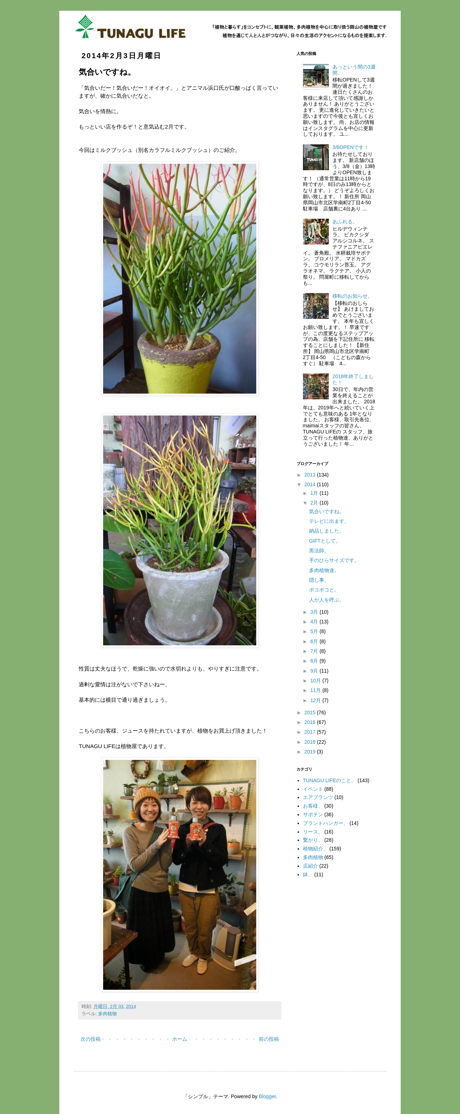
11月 (316, 690)
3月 (314, 612)
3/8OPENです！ (350, 147)
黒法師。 (319, 550)
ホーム (179, 1039)
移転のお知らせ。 (352, 296)
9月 (314, 671)
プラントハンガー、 (325, 823)
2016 (310, 722)
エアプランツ (318, 797)
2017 (310, 732)
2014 (310, 484)
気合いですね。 (326, 511)
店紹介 (310, 866)
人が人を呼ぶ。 (326, 600)
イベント (313, 789)
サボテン (313, 814)
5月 (314, 631)
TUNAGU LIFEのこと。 (329, 780)
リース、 (313, 832)
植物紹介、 (315, 848)
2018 (310, 742)
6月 (314, 641)
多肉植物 (107, 1013)
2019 (310, 752)
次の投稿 (90, 1039)
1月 (314, 493)
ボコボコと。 (324, 590)
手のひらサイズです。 (334, 560)
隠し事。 (319, 580)
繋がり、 (313, 840)
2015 (310, 712)
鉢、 (308, 874)
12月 (316, 700)
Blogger (267, 1096)
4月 (314, 622)
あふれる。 (345, 221)
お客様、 (313, 806)
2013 (310, 475)
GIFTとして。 (325, 541)
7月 (314, 651)
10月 (316, 680)
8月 (314, 661)
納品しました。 (326, 531)
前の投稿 (269, 1039)
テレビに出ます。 (329, 521)
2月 (314, 503)
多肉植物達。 (324, 570)
